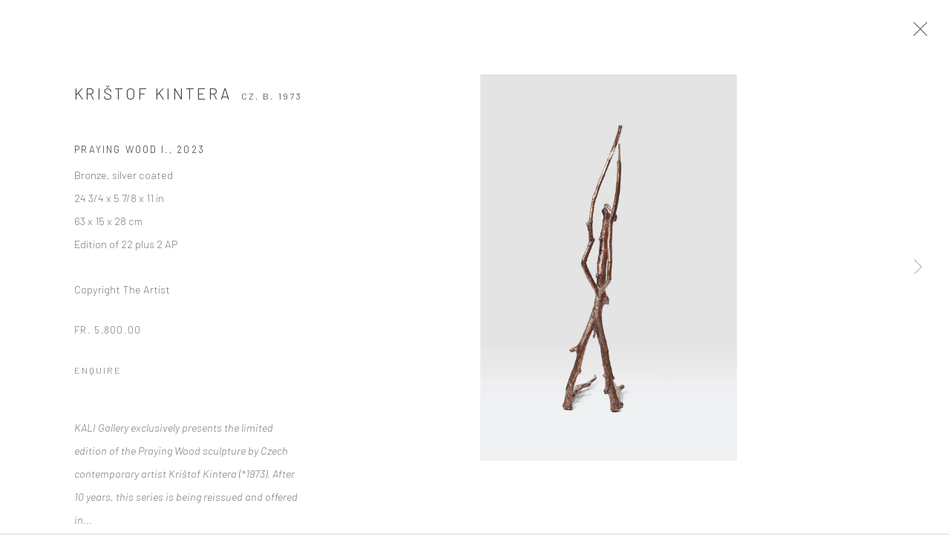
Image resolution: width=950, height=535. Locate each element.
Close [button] (934, 33)
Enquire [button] (98, 377)
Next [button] (918, 267)
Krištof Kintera (153, 100)
